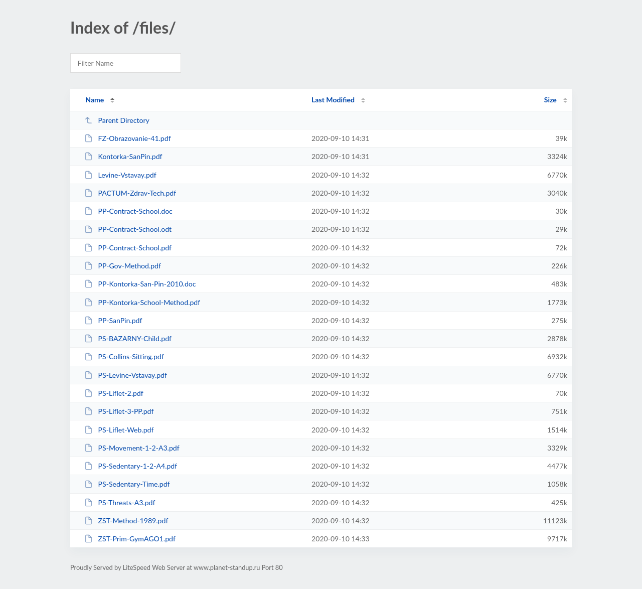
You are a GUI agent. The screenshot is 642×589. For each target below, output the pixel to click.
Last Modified (333, 99)
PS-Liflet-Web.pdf (118, 429)
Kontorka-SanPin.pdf (123, 156)
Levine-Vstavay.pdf (120, 175)
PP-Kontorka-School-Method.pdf (142, 302)
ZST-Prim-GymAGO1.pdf (130, 538)
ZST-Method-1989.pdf (126, 520)
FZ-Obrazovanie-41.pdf (127, 138)
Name (94, 99)
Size (550, 99)
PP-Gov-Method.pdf (122, 265)
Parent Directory (116, 120)
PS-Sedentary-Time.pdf (127, 484)
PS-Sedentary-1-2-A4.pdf (130, 466)
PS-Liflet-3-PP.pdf (118, 411)
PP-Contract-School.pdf (128, 247)
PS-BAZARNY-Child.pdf (128, 338)
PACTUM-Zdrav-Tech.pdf (130, 193)
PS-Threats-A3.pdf (119, 502)
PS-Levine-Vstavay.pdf (125, 375)
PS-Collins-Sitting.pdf (124, 356)
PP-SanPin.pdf (113, 320)
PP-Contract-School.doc (128, 211)
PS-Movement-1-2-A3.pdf (131, 448)
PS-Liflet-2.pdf (113, 393)
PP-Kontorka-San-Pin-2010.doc (140, 283)
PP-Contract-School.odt (128, 229)
